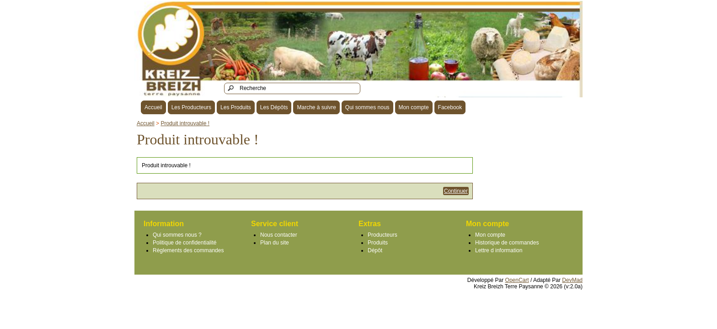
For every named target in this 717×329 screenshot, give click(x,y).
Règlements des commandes (188, 250)
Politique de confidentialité (184, 242)
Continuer (456, 191)
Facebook (450, 107)
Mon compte (414, 107)
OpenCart (517, 280)
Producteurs (382, 235)
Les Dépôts (274, 107)
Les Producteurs (191, 107)
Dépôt (375, 250)
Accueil (153, 107)
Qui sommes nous (367, 107)
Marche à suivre (316, 107)
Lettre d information (498, 250)
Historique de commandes (507, 242)
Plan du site (274, 242)
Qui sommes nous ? (177, 235)
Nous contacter (278, 235)
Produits (378, 242)
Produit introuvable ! (185, 123)
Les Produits (235, 107)
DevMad (572, 280)
